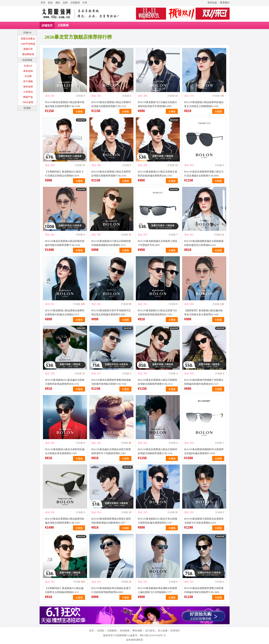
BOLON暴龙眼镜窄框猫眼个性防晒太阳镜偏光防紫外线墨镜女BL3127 (204, 382)
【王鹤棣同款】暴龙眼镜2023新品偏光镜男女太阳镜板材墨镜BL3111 (64, 590)
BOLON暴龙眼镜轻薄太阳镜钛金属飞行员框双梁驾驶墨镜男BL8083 (111, 590)
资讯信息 (212, 2)
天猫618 (27, 32)
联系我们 (225, 2)
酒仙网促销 (28, 54)
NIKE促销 (28, 102)
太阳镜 (100, 630)
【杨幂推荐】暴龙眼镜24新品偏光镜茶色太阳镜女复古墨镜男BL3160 (203, 312)
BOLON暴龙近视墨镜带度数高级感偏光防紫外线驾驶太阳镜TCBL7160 (111, 382)
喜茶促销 (28, 71)
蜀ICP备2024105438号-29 (153, 635)
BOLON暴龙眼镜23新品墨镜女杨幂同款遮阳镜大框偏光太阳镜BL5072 (64, 312)
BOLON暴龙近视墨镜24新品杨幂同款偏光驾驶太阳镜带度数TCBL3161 (64, 520)
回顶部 (27, 108)
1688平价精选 (28, 43)
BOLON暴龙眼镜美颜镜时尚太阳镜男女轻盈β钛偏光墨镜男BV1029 (204, 451)
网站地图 (137, 630)
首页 (43, 2)
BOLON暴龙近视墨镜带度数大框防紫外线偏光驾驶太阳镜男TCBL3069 (204, 590)
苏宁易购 (28, 81)
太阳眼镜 (75, 2)
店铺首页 (47, 25)
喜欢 (47, 95)
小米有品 (28, 91)
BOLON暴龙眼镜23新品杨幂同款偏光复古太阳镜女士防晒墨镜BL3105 (204, 104)
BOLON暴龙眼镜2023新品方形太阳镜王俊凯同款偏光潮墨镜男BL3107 (157, 520)
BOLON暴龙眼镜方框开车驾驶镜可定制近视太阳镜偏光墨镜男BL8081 (111, 312)
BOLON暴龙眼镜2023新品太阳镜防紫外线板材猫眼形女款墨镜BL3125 (111, 243)
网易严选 (28, 97)
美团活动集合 (28, 38)
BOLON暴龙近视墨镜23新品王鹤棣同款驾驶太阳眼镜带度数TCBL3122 (111, 104)
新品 (50, 2)
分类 (84, 2)
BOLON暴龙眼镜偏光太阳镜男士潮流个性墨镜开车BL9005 (157, 243)
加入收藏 (162, 630)
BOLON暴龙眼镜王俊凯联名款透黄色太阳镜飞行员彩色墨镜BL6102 (204, 520)
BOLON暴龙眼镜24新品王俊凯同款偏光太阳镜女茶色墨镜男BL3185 (64, 451)
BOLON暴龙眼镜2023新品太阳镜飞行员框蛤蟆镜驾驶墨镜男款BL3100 (157, 312)
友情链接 (124, 630)
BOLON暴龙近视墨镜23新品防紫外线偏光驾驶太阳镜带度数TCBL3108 (64, 104)
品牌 (65, 2)
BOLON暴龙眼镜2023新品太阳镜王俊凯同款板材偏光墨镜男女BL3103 (157, 173)
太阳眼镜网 (121, 635)
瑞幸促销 (28, 86)
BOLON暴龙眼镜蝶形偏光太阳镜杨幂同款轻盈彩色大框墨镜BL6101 (204, 243)
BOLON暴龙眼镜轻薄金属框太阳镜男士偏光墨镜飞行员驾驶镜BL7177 (157, 590)
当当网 (28, 76)
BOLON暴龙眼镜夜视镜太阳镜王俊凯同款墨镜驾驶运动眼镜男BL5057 (111, 520)
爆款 (57, 2)
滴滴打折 (28, 49)
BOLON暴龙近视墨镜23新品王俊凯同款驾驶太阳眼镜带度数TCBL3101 (157, 451)
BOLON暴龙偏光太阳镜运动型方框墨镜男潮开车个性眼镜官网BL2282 (111, 451)
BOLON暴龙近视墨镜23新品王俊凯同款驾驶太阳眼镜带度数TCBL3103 (111, 173)
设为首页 (150, 630)
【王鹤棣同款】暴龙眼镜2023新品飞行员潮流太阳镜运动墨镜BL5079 (64, 173)
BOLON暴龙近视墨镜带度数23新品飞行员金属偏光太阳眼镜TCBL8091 (204, 173)
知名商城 (27, 60)
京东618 (28, 65)
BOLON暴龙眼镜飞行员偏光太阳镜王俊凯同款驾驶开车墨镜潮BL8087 (157, 104)
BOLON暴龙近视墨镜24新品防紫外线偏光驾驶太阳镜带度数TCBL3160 (64, 243)
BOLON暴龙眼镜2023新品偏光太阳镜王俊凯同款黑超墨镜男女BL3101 (64, 382)
